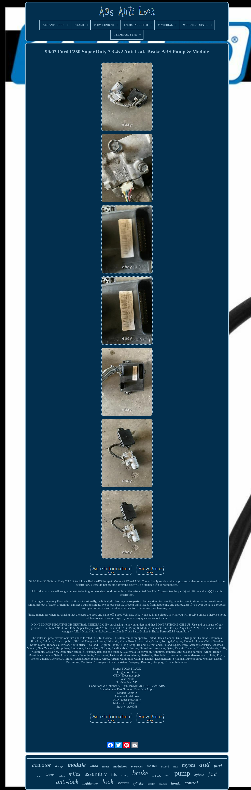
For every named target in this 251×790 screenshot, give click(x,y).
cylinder (138, 783)
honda (176, 783)
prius (175, 766)
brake (140, 773)
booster (151, 783)
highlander (90, 783)
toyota (188, 765)
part (218, 765)
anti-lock (67, 781)
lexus (50, 775)
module (77, 765)
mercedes (137, 766)
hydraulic (156, 776)
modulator (120, 766)
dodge (59, 766)
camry (124, 775)
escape (105, 766)
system (123, 782)
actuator (41, 765)
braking (163, 783)
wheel (39, 776)
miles (74, 774)
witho (94, 766)
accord (165, 766)
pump (182, 773)
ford (212, 774)
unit (167, 775)
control (191, 782)
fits (114, 774)
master (152, 766)
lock (107, 781)
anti (204, 764)
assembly (95, 773)
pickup (62, 776)
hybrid (199, 775)
